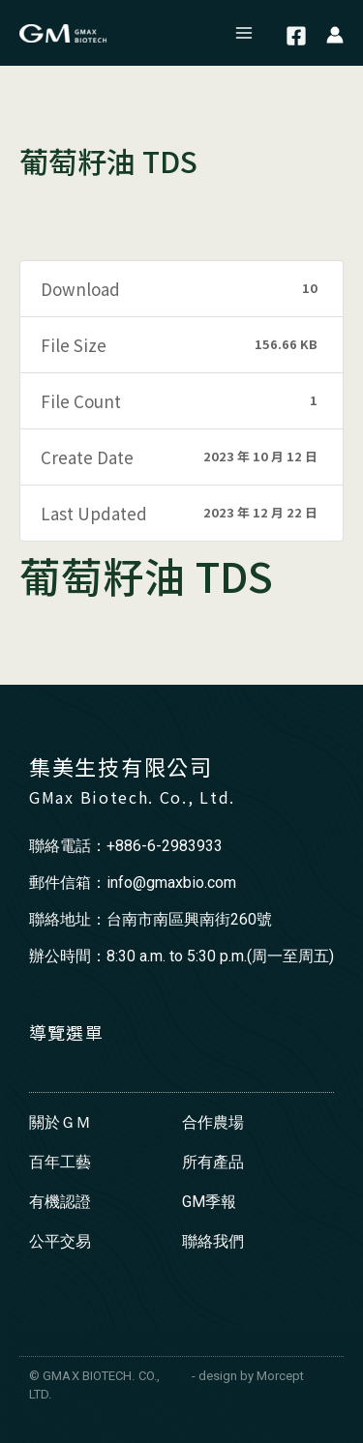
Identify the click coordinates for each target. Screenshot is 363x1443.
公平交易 (60, 1241)
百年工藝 (60, 1162)
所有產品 (213, 1162)
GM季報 (209, 1202)
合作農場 (213, 1122)
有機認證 (60, 1202)
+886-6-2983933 (164, 846)
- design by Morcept (248, 1376)
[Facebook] (296, 35)
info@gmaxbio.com (171, 882)
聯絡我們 (213, 1241)
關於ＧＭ (60, 1122)
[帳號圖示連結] (335, 33)
